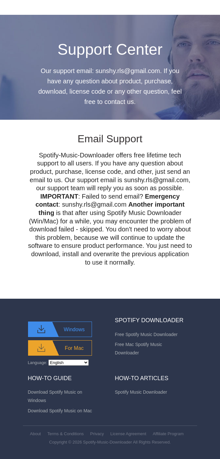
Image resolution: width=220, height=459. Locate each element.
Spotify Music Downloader (141, 392)
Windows (74, 329)
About (35, 433)
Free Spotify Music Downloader (146, 334)
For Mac (74, 348)
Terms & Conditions (65, 433)
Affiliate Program (168, 433)
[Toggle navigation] (190, 7)
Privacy (97, 433)
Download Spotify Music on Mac (60, 410)
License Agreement (128, 433)
